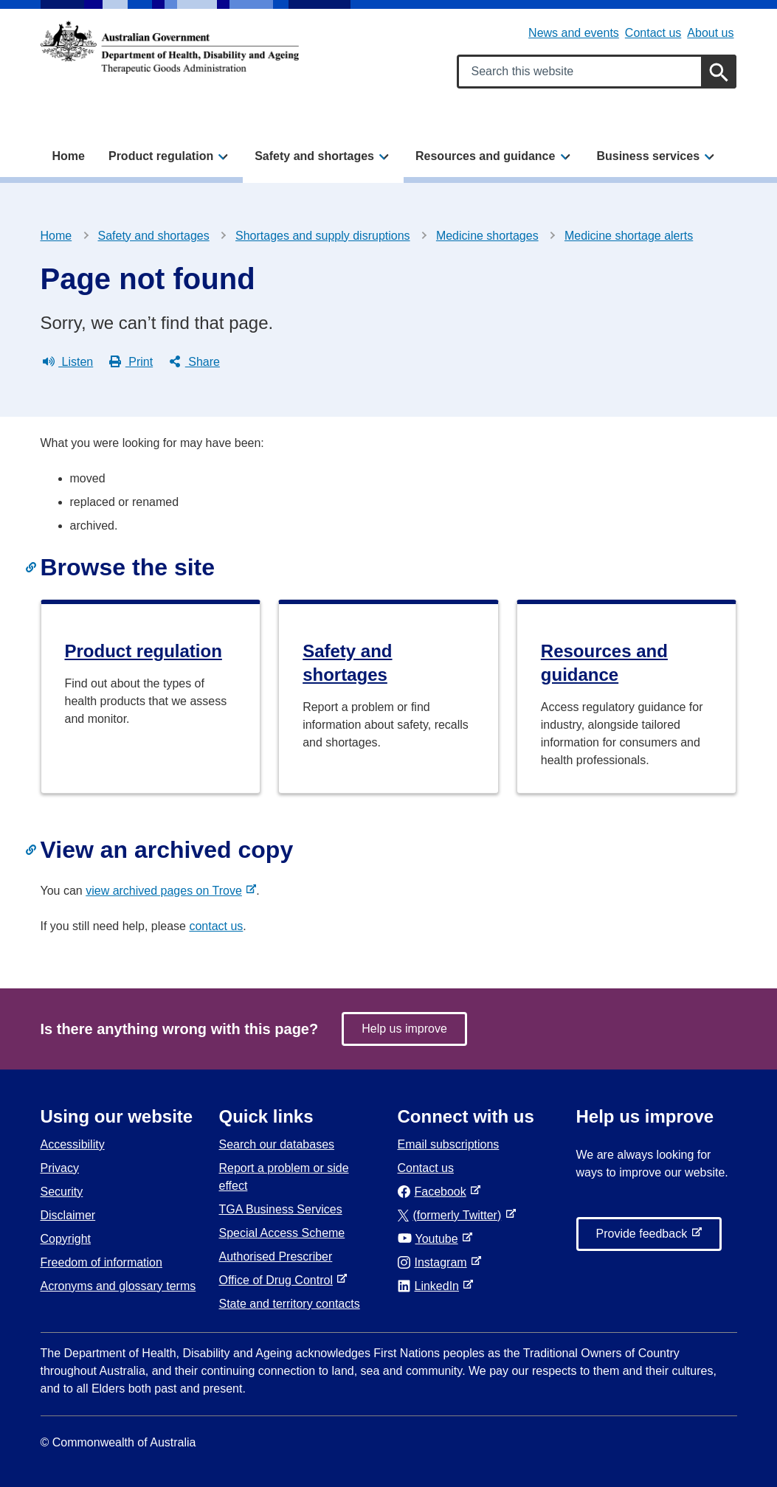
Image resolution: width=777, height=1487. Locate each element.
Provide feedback (645, 1237)
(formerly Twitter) (453, 1215)
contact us (216, 926)
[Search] (718, 72)
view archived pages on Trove (167, 890)
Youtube (431, 1239)
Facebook (435, 1191)
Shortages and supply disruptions (322, 235)
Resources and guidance (604, 662)
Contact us (653, 33)
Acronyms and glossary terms (118, 1286)
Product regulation (143, 651)
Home (68, 156)
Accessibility (73, 1144)
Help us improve (404, 1028)
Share (194, 362)
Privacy (60, 1168)
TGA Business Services (280, 1209)
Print (131, 362)
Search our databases (277, 1144)
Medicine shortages (487, 235)
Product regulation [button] (160, 156)
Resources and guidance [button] (485, 156)
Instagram (435, 1262)
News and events (573, 33)
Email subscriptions (449, 1144)
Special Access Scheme (282, 1233)
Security (62, 1191)
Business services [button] (648, 156)
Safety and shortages (153, 235)
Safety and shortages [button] (314, 156)
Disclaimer (68, 1215)
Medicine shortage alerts (628, 235)
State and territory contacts (289, 1303)
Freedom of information (101, 1262)
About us (710, 33)
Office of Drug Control (279, 1280)
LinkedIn (431, 1286)
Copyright (66, 1239)
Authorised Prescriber (276, 1256)
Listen (68, 362)
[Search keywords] (596, 72)
